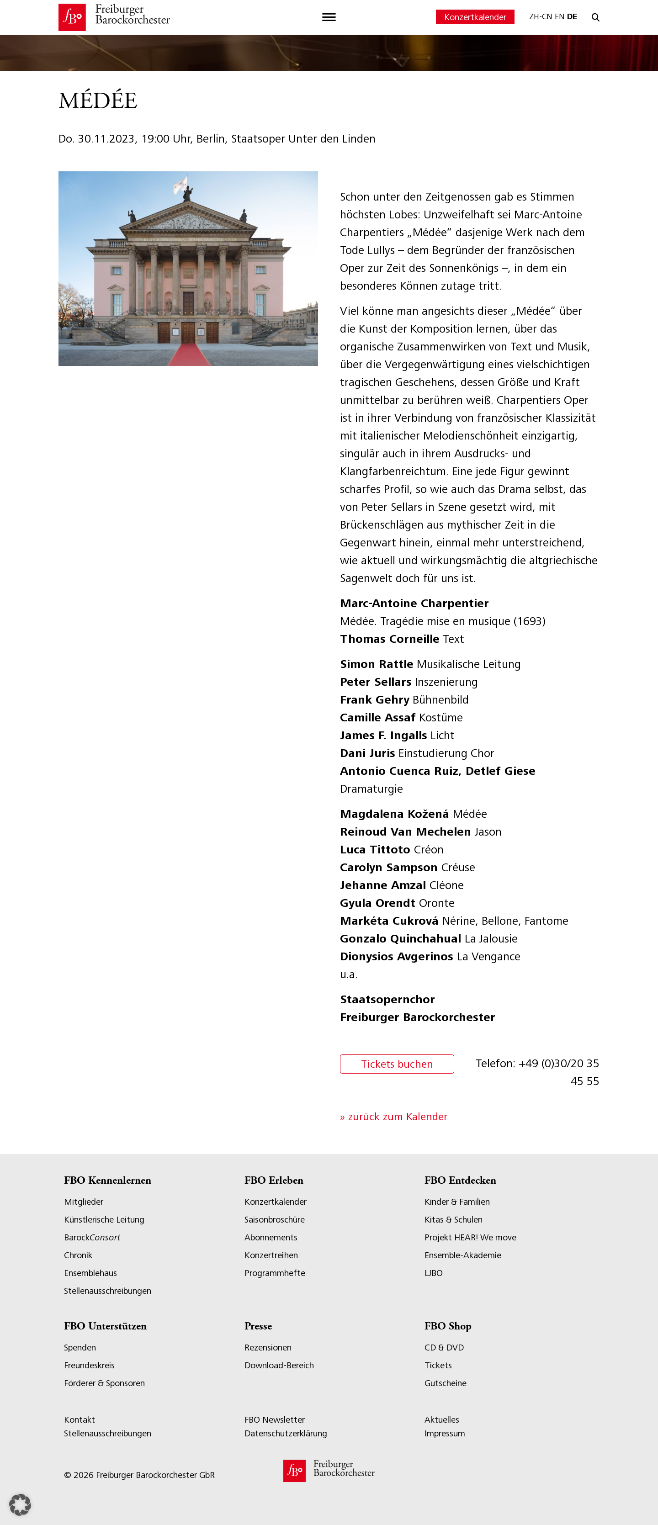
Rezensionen (268, 1347)
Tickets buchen (397, 1064)
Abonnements (270, 1237)
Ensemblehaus (90, 1273)
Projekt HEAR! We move (470, 1237)
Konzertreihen (271, 1255)
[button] (20, 1505)
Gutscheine (446, 1383)
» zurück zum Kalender (393, 1116)
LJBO (434, 1273)
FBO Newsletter (274, 1419)
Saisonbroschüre (274, 1219)
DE (572, 16)
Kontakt (79, 1419)
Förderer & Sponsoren (104, 1383)
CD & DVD (444, 1347)
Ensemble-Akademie (463, 1255)
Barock (92, 1237)
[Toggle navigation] (329, 17)
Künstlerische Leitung (104, 1219)
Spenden (80, 1347)
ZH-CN (540, 16)
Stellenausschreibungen (107, 1291)
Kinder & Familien (457, 1202)
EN (560, 16)
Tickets (438, 1365)
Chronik (78, 1255)
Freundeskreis (89, 1365)
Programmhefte (274, 1273)
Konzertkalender (475, 17)
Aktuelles (442, 1419)
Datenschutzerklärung (285, 1433)
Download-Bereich (279, 1365)
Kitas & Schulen (454, 1219)
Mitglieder (83, 1202)
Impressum (445, 1433)
